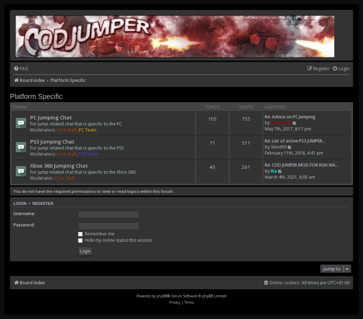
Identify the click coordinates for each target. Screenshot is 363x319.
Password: (24, 225)
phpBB (161, 295)
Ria (274, 171)
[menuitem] (20, 69)
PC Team (87, 130)
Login (20, 203)
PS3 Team (88, 154)
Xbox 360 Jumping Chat (59, 165)
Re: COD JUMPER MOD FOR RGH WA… (302, 165)
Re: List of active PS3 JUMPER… (295, 141)
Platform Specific (36, 96)
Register (42, 203)
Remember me (96, 234)
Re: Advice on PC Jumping (290, 117)
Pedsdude (281, 123)
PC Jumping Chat (51, 117)
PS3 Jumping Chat (52, 141)
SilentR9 (278, 147)
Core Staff (67, 130)
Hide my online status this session (115, 240)
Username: (24, 214)
